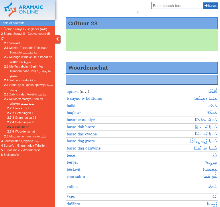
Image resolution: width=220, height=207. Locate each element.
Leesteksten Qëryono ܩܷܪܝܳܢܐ (20, 141)
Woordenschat (21, 131)
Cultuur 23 (18, 127)
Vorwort (12, 43)
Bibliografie (10, 154)
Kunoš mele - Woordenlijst (20, 150)
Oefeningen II (20, 122)
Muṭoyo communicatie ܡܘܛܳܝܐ (25, 136)
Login (211, 5)
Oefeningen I (20, 113)
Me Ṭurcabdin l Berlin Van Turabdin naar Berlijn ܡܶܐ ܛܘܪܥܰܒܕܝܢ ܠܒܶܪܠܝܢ (27, 71)
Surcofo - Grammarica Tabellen (23, 145)
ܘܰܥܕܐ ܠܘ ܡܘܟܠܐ (18, 108)
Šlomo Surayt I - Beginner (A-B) (24, 29)
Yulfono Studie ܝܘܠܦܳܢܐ (20, 80)
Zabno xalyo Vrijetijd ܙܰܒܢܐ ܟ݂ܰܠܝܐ (25, 94)
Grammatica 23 (21, 117)
